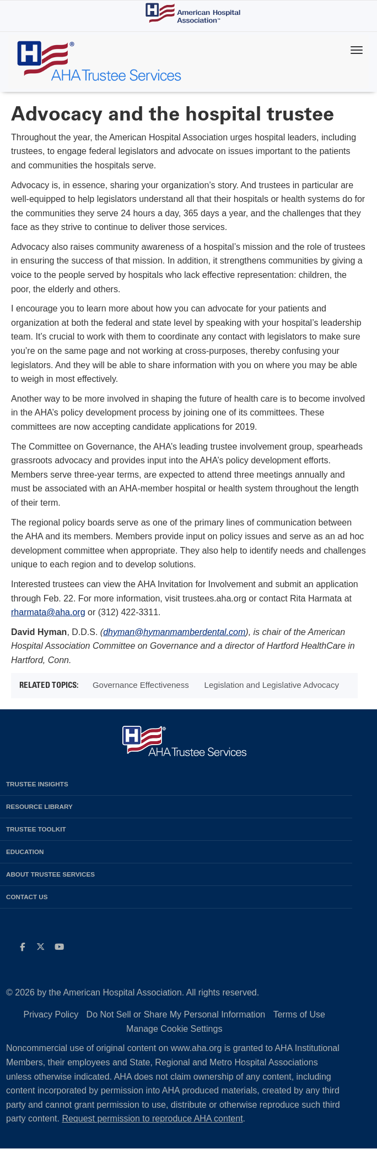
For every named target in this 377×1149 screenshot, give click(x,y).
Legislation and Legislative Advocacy (271, 685)
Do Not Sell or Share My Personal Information (176, 1014)
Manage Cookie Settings (174, 1028)
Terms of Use (299, 1014)
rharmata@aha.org (48, 612)
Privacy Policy (51, 1014)
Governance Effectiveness (141, 685)
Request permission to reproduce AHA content (152, 1118)
